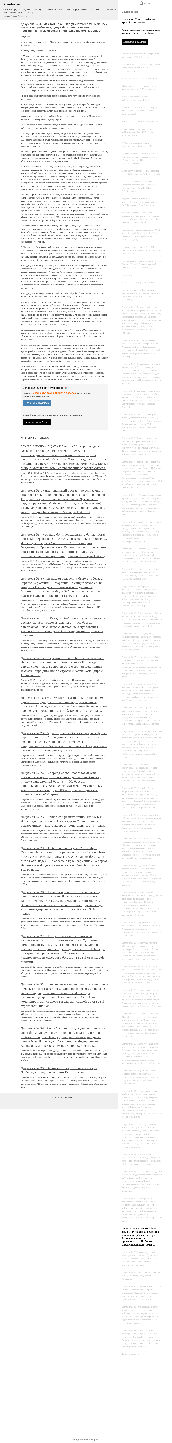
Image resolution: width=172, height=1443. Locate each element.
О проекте (57, 1097)
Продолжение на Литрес (134, 42)
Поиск (144, 3)
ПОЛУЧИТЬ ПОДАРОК (37, 403)
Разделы (69, 1097)
